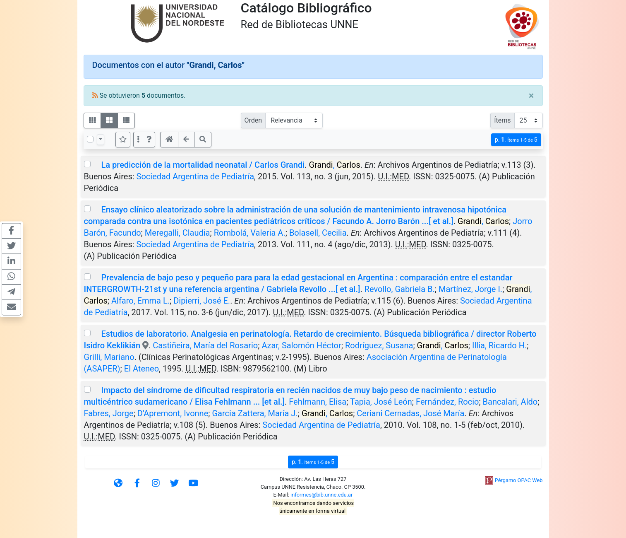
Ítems (502, 120)
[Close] (531, 96)
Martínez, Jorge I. (470, 289)
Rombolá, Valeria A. (249, 233)
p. (516, 139)
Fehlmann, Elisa (317, 402)
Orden (253, 120)
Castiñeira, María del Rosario (205, 345)
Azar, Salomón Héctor (301, 345)
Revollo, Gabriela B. (400, 289)
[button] (149, 139)
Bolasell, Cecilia (318, 233)
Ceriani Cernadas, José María (410, 413)
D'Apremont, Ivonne (172, 413)
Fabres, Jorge (109, 413)
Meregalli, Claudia (177, 233)
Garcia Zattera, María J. (254, 413)
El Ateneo (141, 369)
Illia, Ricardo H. (499, 345)
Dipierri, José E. (201, 301)
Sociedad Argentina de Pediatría (195, 176)
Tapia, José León (381, 402)
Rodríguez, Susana (379, 345)
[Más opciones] (138, 139)
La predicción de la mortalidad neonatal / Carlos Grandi (203, 165)
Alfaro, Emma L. (140, 301)
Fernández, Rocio (447, 402)
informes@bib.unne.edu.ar (321, 495)
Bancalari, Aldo (510, 402)
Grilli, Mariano (109, 357)
